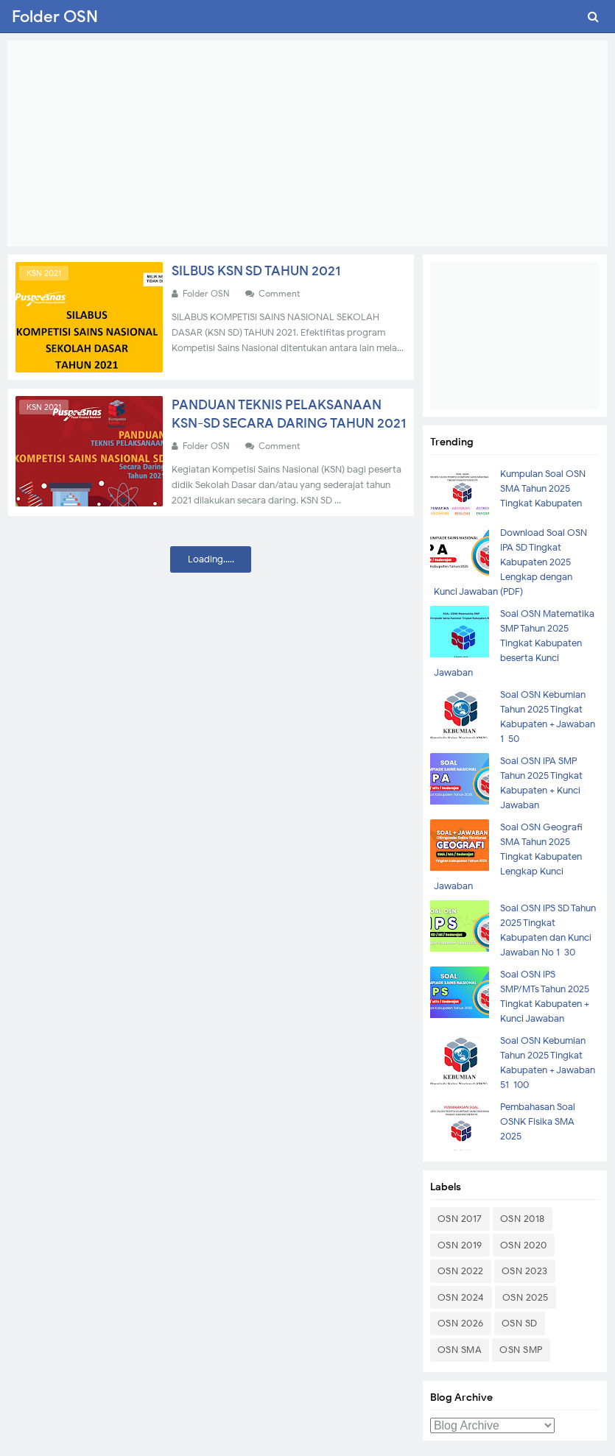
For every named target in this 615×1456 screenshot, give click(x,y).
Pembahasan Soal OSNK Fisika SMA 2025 (537, 1121)
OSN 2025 (525, 1297)
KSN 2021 (44, 273)
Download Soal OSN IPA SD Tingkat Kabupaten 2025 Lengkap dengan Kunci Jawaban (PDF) (510, 562)
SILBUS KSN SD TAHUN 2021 (256, 271)
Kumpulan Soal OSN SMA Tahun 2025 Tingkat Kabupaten (543, 488)
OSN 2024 (461, 1297)
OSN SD (520, 1323)
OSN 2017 (459, 1218)
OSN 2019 (459, 1245)
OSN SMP (521, 1349)
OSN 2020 (523, 1245)
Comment (280, 293)
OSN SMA (459, 1349)
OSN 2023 (525, 1271)
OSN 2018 (522, 1218)
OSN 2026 (460, 1323)
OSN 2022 (460, 1271)
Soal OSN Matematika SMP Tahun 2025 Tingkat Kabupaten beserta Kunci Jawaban (514, 643)
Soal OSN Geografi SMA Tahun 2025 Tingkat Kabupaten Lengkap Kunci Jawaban (508, 856)
